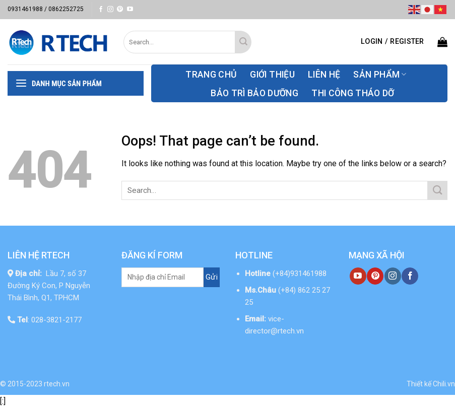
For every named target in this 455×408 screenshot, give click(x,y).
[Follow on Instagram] (110, 9)
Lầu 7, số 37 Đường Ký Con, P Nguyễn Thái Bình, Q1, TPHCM (49, 285)
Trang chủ (211, 75)
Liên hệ (324, 75)
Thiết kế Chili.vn (431, 384)
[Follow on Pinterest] (120, 9)
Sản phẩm (379, 75)
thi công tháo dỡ (353, 93)
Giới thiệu (272, 75)
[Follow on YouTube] (130, 9)
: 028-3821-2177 (49, 319)
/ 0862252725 (64, 9)
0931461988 (25, 9)
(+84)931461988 (300, 273)
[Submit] (243, 42)
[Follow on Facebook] (101, 9)
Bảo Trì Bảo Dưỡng (254, 93)
